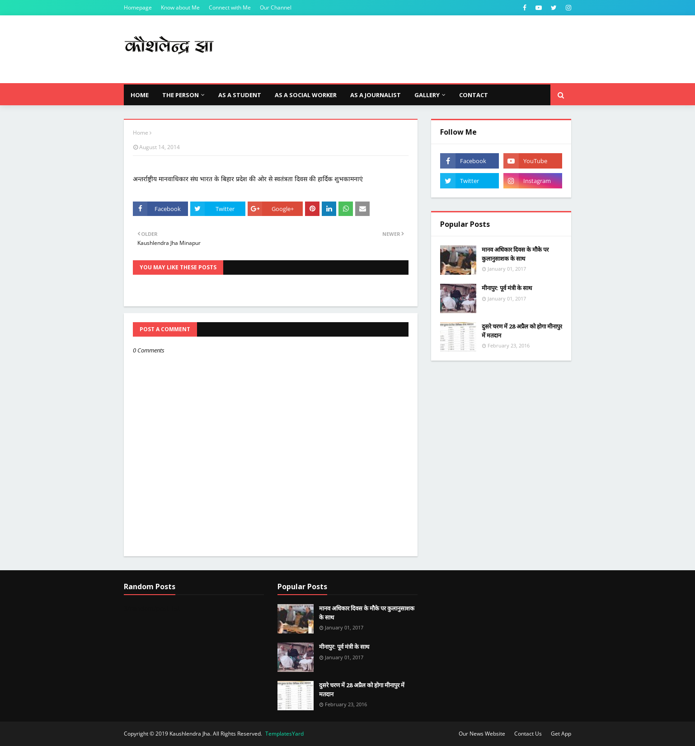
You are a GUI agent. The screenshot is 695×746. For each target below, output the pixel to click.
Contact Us (528, 733)
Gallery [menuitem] (427, 95)
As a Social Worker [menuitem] (306, 95)
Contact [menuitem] (473, 95)
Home (140, 132)
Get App (561, 733)
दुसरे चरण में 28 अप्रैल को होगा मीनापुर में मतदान (522, 330)
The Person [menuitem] (180, 95)
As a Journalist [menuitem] (375, 95)
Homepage (138, 7)
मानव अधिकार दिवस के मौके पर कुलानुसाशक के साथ (515, 254)
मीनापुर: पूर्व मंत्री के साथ (507, 288)
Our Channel (275, 7)
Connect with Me (230, 7)
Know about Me (180, 7)
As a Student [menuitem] (239, 95)
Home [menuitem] (140, 95)
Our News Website (482, 733)
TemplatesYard (284, 733)
